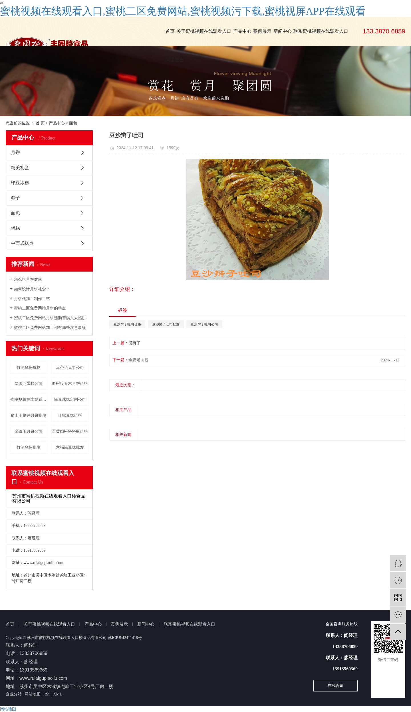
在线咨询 (336, 685)
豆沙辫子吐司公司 (204, 324)
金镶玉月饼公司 (29, 431)
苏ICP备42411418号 (125, 638)
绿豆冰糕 (20, 182)
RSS (47, 694)
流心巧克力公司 (70, 367)
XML (57, 694)
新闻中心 (282, 31)
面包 (73, 123)
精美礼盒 (20, 167)
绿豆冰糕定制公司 (70, 399)
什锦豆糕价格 (70, 415)
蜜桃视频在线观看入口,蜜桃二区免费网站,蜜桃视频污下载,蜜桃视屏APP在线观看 (183, 11)
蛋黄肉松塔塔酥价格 (70, 431)
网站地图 (33, 694)
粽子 (15, 197)
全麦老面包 (138, 360)
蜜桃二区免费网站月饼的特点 (40, 308)
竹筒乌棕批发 (29, 447)
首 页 (40, 123)
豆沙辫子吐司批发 (166, 324)
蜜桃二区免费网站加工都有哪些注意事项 (50, 327)
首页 (170, 31)
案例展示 (262, 31)
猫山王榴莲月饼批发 (29, 415)
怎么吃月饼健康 (28, 279)
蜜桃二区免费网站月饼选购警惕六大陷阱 (50, 318)
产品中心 (242, 31)
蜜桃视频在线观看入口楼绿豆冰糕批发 (28, 399)
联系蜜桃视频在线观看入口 (320, 31)
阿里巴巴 (175, 59)
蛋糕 (15, 228)
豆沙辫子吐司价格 (127, 324)
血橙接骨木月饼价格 (70, 383)
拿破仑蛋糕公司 (29, 383)
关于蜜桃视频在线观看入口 (203, 31)
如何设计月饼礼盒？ (32, 289)
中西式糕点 (22, 243)
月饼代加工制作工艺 (32, 299)
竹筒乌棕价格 (29, 367)
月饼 (15, 152)
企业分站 (14, 694)
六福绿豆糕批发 (70, 447)
